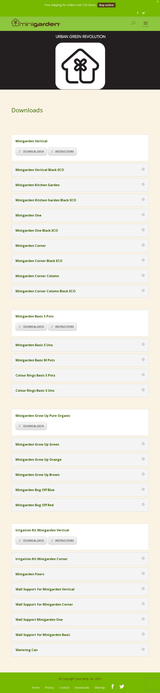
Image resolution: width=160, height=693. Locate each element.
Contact (64, 687)
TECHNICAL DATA (31, 151)
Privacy (49, 687)
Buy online (106, 5)
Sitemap (99, 687)
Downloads (82, 687)
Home (36, 687)
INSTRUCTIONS (62, 151)
